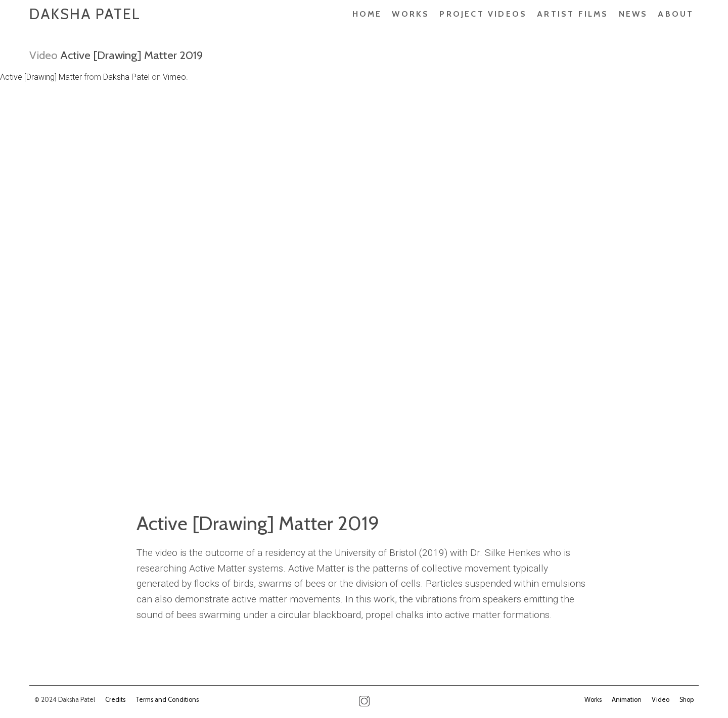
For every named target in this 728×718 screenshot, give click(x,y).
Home (367, 14)
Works (410, 14)
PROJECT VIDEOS (483, 14)
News (633, 14)
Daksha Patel (85, 14)
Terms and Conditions (167, 699)
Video (43, 55)
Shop (686, 699)
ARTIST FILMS (572, 14)
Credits (115, 699)
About (676, 14)
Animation (627, 699)
